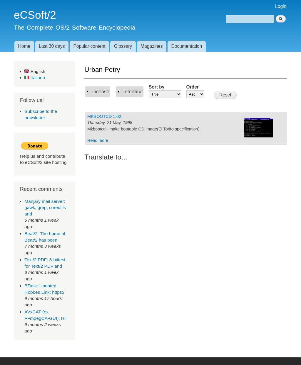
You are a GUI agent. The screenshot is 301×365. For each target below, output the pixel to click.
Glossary (123, 46)
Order (192, 86)
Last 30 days (52, 46)
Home (24, 46)
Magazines (152, 46)
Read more (97, 140)
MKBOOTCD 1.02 (104, 116)
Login (280, 6)
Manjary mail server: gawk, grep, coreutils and (45, 207)
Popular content (89, 46)
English (34, 71)
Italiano (34, 77)
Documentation (186, 46)
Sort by (157, 86)
